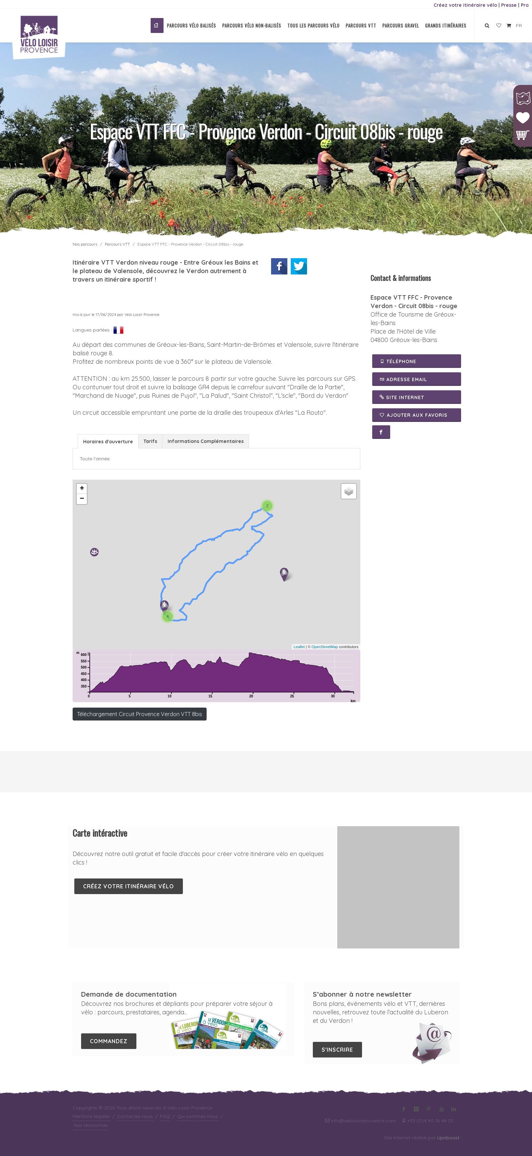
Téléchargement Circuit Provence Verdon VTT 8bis (139, 714)
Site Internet (402, 397)
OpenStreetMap (324, 647)
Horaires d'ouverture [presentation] (108, 442)
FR (519, 25)
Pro (525, 5)
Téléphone (398, 361)
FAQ (165, 1116)
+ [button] (82, 489)
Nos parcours (85, 244)
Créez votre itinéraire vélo (465, 5)
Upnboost (448, 1138)
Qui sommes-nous (197, 1116)
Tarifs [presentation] (150, 441)
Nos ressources (91, 1125)
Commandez (109, 1041)
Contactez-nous (135, 1116)
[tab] (108, 441)
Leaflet (299, 647)
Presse (509, 5)
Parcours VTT (117, 244)
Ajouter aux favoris (414, 415)
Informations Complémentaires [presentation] (206, 441)
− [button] (82, 499)
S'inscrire (337, 1049)
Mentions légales (91, 1116)
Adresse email (403, 379)
